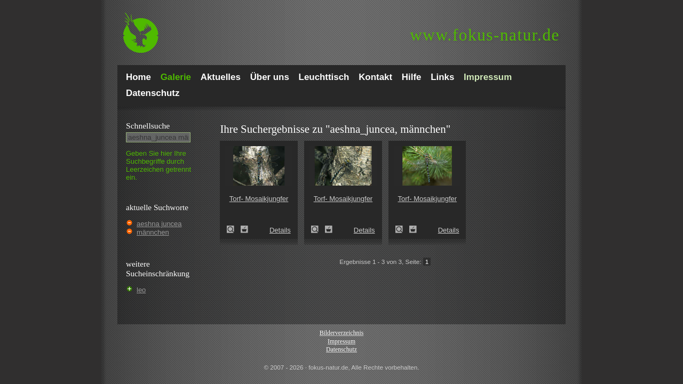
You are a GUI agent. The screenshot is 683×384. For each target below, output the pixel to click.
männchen (153, 232)
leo (141, 290)
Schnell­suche (148, 125)
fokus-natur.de (485, 35)
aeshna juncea (159, 224)
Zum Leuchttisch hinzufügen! (244, 229)
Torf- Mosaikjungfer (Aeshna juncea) (234, 229)
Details (280, 230)
